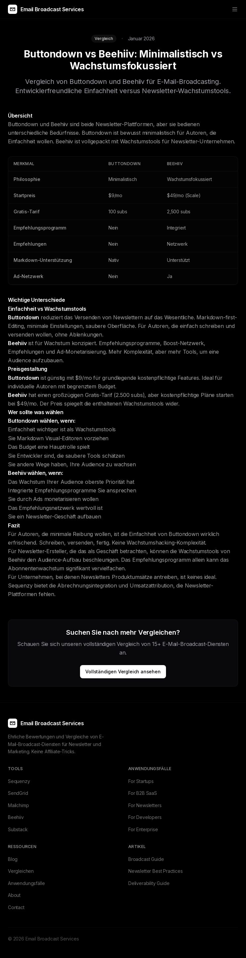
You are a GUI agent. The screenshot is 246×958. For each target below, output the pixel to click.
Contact (16, 907)
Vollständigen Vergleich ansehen (123, 671)
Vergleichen (21, 871)
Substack (18, 829)
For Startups (141, 781)
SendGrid (18, 793)
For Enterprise (143, 829)
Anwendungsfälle (26, 883)
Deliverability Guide (148, 883)
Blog (13, 859)
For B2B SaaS (142, 793)
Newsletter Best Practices (155, 871)
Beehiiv (16, 817)
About (14, 895)
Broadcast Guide (146, 859)
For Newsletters (144, 805)
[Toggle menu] (235, 9)
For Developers (145, 817)
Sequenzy (19, 781)
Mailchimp (18, 805)
